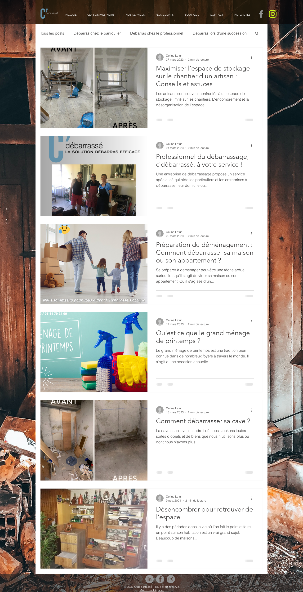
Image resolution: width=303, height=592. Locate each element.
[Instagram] (171, 579)
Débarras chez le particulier (97, 33)
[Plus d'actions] (253, 57)
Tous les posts (52, 33)
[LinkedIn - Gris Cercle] (149, 579)
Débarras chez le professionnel (156, 33)
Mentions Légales (151, 590)
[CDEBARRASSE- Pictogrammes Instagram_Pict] (273, 14)
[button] (256, 33)
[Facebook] (160, 579)
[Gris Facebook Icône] (261, 14)
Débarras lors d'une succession (220, 33)
